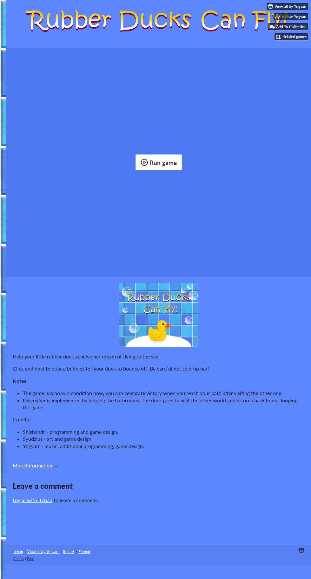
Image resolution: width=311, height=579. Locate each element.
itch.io (18, 551)
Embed (84, 551)
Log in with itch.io (32, 500)
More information (35, 465)
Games (18, 558)
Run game (159, 162)
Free (30, 558)
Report (68, 551)
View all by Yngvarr (43, 551)
